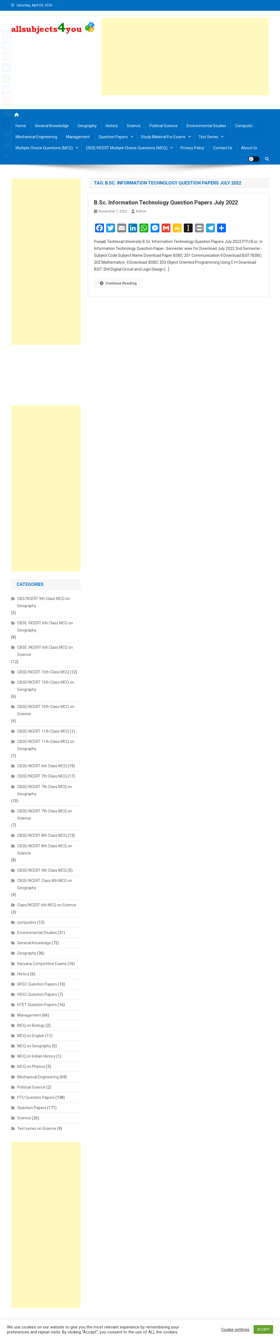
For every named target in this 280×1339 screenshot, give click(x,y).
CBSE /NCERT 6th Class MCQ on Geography (45, 626)
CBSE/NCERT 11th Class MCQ (43, 731)
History (112, 126)
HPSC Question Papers (37, 984)
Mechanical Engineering (36, 137)
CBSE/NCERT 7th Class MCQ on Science (44, 814)
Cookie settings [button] (235, 1329)
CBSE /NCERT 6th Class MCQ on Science (45, 651)
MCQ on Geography (34, 1046)
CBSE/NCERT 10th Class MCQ (43, 672)
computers (26, 922)
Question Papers (113, 137)
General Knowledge (52, 126)
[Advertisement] (185, 56)
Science (134, 126)
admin (141, 211)
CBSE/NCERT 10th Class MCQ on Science (45, 710)
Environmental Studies (206, 126)
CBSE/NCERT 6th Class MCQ (42, 766)
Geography (87, 126)
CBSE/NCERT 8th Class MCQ (42, 835)
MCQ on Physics (31, 1066)
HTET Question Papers (37, 1004)
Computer (244, 126)
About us (249, 148)
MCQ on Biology (31, 1025)
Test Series (208, 137)
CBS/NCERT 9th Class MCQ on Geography (43, 602)
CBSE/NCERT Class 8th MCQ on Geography (44, 884)
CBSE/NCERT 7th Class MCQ (42, 776)
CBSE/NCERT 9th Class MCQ (42, 870)
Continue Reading (118, 283)
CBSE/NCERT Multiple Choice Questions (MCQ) (126, 148)
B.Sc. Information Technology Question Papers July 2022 (166, 202)
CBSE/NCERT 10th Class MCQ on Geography (45, 686)
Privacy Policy (192, 148)
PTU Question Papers (36, 1097)
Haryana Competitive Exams (42, 963)
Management (78, 137)
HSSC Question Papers (37, 994)
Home (21, 126)
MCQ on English (30, 1035)
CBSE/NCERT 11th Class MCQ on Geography (45, 745)
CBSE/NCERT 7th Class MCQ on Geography (44, 790)
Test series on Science (36, 1128)
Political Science (163, 126)
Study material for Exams (163, 137)
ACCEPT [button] (263, 1329)
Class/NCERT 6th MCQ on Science (46, 905)
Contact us (222, 148)
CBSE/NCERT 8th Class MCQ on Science (44, 849)
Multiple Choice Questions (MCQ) (44, 148)
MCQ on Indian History (36, 1056)
